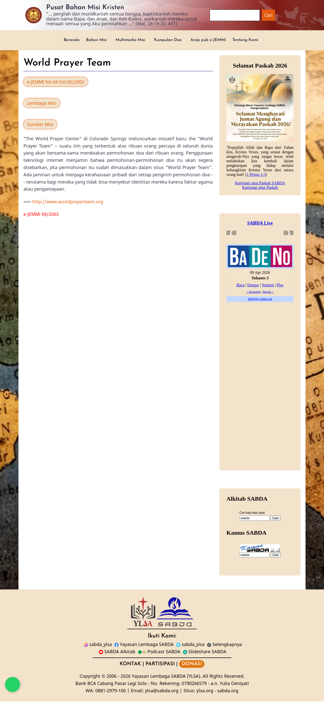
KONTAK (130, 664)
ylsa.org (204, 691)
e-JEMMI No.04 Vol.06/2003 (55, 83)
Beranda (62, 40)
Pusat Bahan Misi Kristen (85, 7)
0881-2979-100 (110, 691)
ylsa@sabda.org (161, 691)
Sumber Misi (40, 125)
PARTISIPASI (160, 664)
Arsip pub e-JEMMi (213, 40)
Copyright (90, 677)
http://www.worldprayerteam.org (67, 202)
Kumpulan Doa (168, 40)
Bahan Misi (89, 40)
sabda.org (227, 691)
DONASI (192, 664)
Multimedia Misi (127, 40)
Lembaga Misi (41, 104)
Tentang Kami (254, 40)
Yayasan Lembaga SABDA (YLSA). (166, 677)
